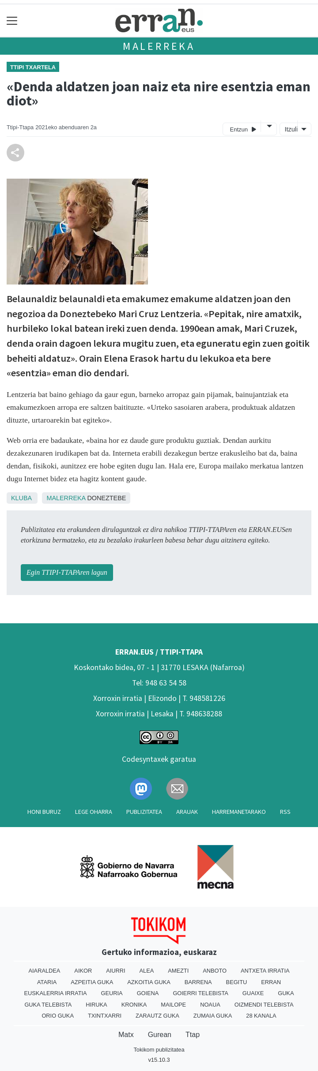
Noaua (210, 1004)
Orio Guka (58, 1015)
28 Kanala (261, 1015)
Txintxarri (104, 1015)
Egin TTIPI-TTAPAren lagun (66, 572)
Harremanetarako (239, 812)
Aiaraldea (45, 970)
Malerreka (159, 46)
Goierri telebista (200, 993)
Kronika (134, 1004)
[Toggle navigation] (12, 20)
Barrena (198, 982)
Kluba (21, 498)
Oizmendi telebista (264, 1004)
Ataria (47, 982)
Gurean (159, 1034)
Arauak (187, 812)
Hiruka (96, 1004)
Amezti (178, 970)
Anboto (215, 970)
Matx (126, 1034)
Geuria (112, 993)
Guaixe (253, 993)
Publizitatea (144, 812)
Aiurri (115, 970)
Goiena (148, 993)
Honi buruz (44, 812)
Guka (286, 993)
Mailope (173, 1004)
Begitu (236, 982)
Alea (147, 970)
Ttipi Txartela (33, 67)
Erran (271, 982)
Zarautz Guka (157, 1015)
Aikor (83, 970)
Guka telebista (48, 1004)
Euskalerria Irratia (55, 993)
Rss (285, 812)
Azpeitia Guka (92, 982)
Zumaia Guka (212, 1015)
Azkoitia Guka (148, 982)
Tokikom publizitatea (158, 1049)
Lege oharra (93, 812)
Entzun (243, 129)
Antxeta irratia (265, 970)
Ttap (193, 1034)
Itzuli (290, 129)
